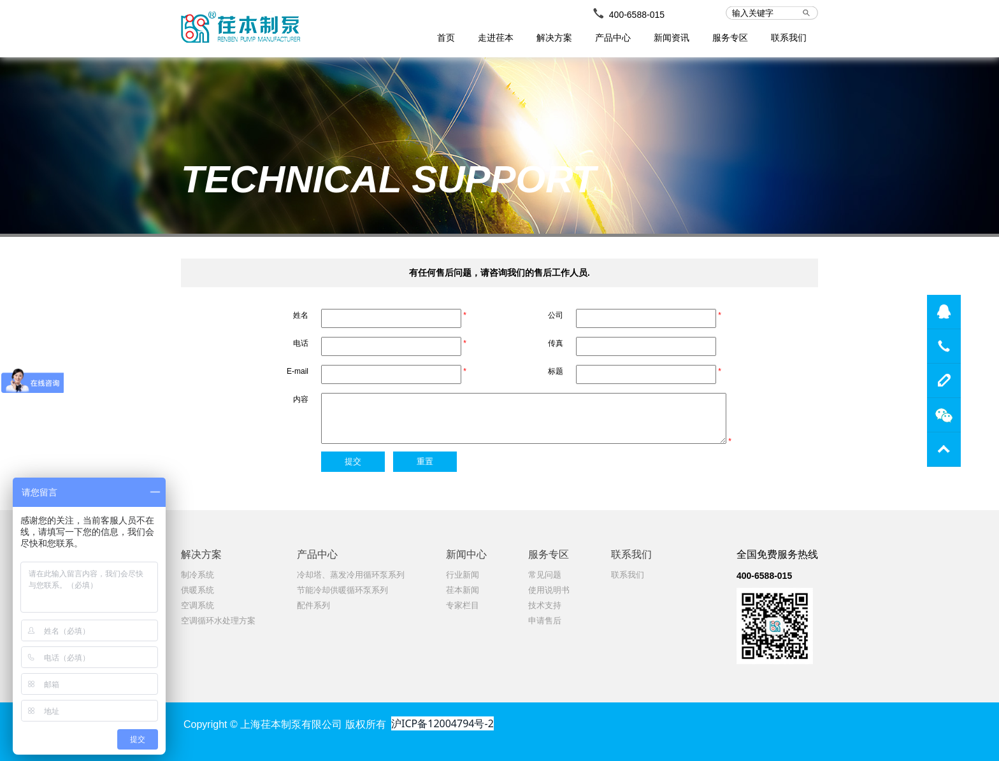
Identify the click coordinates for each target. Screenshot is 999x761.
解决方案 (554, 37)
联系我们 (789, 37)
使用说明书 (549, 590)
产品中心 (613, 37)
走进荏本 (496, 37)
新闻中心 (466, 554)
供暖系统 (197, 590)
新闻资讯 (671, 37)
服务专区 (730, 37)
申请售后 (544, 620)
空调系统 (197, 605)
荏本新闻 (462, 590)
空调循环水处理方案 (218, 620)
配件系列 (313, 605)
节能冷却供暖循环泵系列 (342, 590)
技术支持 (544, 605)
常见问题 (544, 575)
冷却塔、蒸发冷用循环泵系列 (351, 575)
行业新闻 (462, 575)
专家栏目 (462, 605)
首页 (446, 37)
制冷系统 (197, 575)
